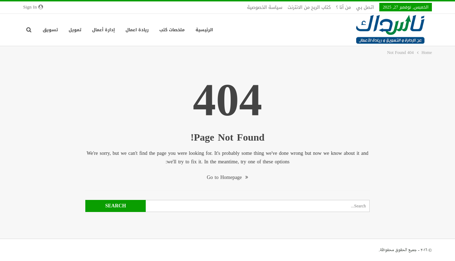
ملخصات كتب (172, 30)
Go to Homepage (227, 177)
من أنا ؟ (343, 7)
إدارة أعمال (103, 30)
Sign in (33, 7)
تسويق (50, 30)
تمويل (75, 30)
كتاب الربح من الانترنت (309, 7)
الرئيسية (204, 30)
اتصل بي (365, 7)
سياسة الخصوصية (264, 7)
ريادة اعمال (137, 30)
